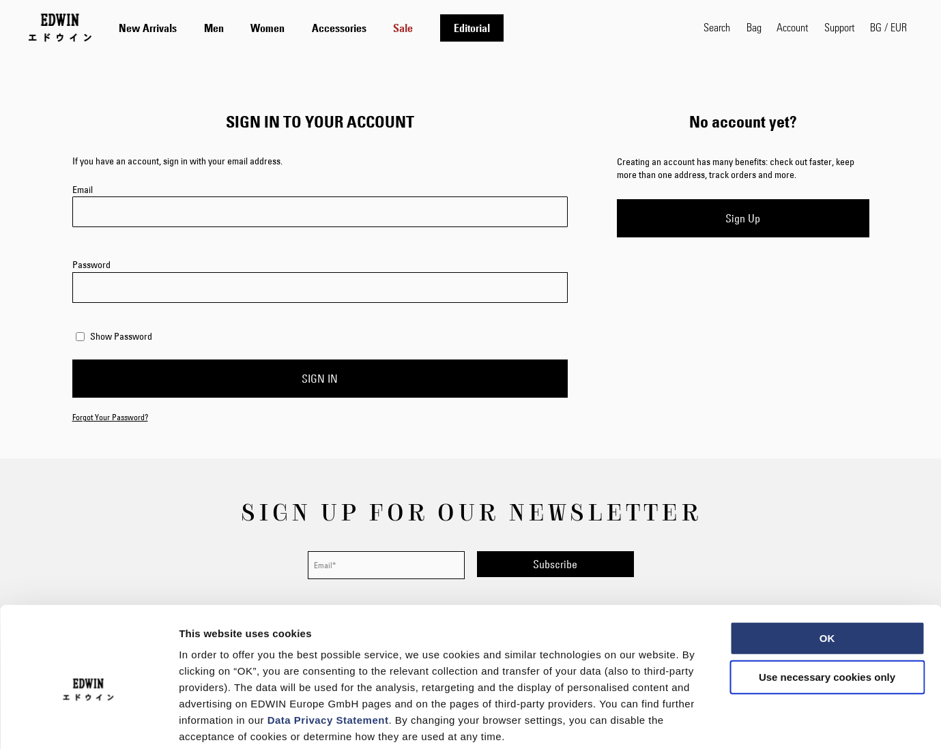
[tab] (397, 27)
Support (839, 26)
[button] (888, 27)
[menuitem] (148, 28)
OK (827, 568)
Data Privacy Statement (328, 650)
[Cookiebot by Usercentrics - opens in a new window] (88, 722)
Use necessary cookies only (827, 608)
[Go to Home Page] (60, 27)
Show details (716, 722)
